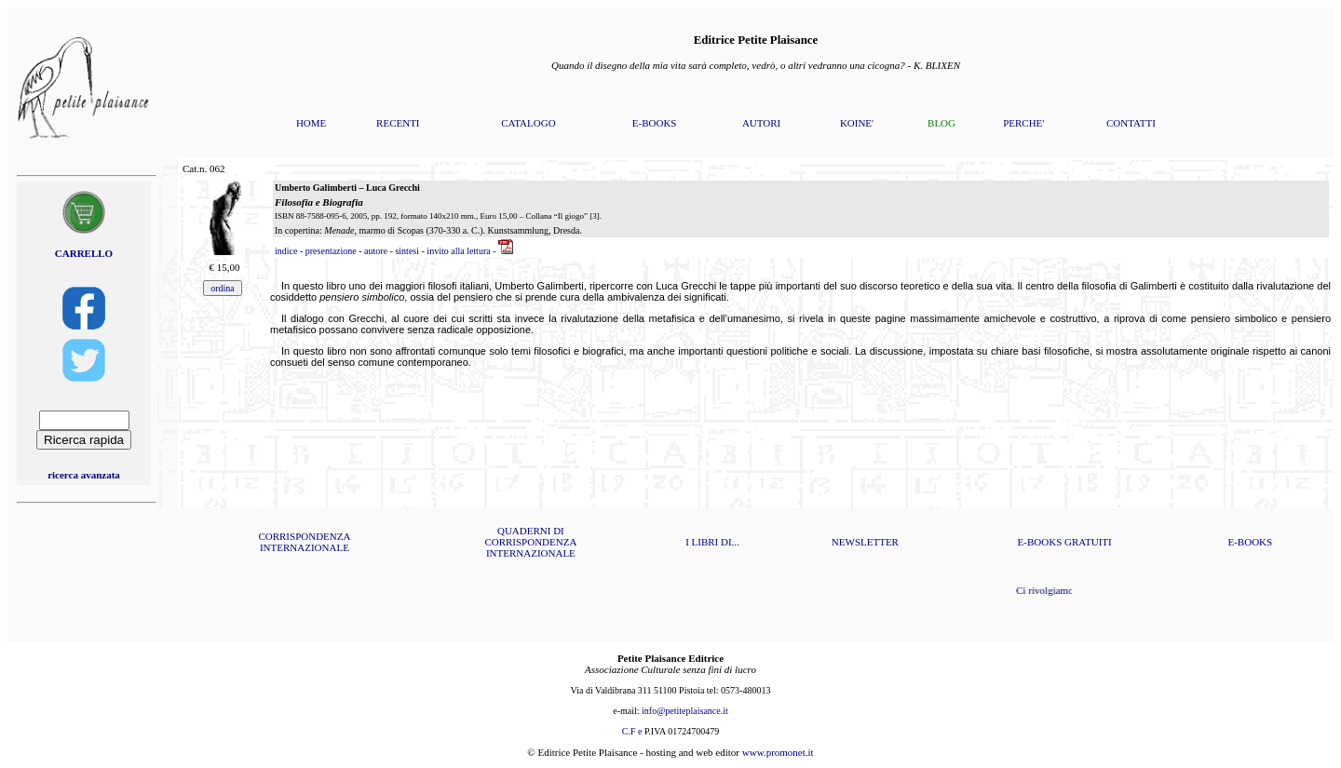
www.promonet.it (778, 752)
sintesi (407, 251)
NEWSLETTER (865, 541)
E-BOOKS (654, 122)
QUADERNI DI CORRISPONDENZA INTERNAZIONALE (530, 542)
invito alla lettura (458, 251)
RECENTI (397, 122)
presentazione (331, 251)
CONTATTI (1131, 122)
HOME (311, 122)
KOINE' (857, 122)
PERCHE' (1023, 122)
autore (375, 251)
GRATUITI (1088, 541)
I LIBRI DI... (712, 541)
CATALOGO (528, 122)
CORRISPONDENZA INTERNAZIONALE (304, 542)
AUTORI (761, 122)
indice (286, 251)
